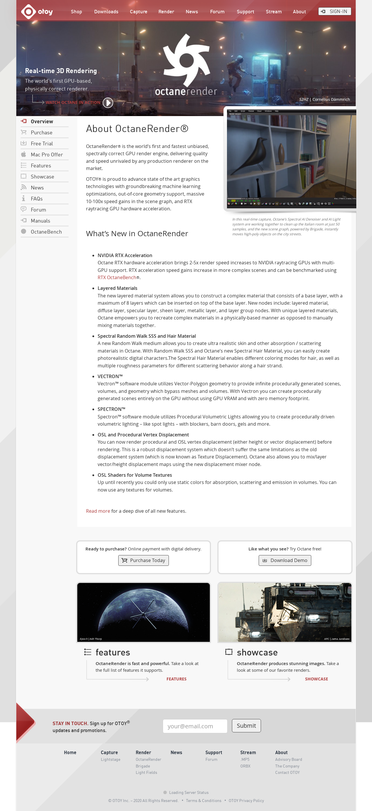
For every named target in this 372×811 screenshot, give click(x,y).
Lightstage (110, 759)
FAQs (32, 198)
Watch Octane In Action (74, 103)
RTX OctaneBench (117, 277)
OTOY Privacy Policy (246, 800)
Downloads (106, 11)
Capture (138, 11)
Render (166, 11)
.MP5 (244, 759)
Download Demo (284, 560)
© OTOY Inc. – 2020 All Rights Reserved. (143, 800)
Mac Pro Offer (42, 154)
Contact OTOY (287, 772)
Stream (274, 11)
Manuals (35, 220)
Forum (217, 11)
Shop (76, 11)
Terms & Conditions (203, 800)
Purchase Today (143, 560)
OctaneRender (148, 759)
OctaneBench (41, 231)
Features (36, 165)
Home (70, 752)
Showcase (37, 176)
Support (245, 11)
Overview (37, 121)
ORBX (245, 765)
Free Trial (37, 143)
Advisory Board (288, 759)
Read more (98, 511)
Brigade (143, 765)
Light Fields (146, 772)
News (192, 11)
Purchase (37, 132)
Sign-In (333, 11)
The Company (287, 765)
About (299, 11)
